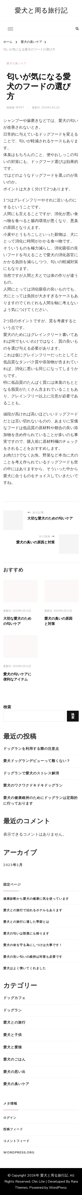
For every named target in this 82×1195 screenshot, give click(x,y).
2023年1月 (13, 865)
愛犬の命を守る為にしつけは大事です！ (32, 945)
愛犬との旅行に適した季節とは (26, 922)
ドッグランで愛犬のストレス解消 (31, 773)
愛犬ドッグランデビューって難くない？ (36, 760)
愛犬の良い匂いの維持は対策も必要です (32, 957)
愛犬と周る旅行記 (41, 10)
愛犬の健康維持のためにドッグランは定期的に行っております (40, 800)
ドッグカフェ (14, 998)
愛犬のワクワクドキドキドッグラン (33, 785)
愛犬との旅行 (14, 1022)
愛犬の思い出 (14, 1071)
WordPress (58, 1187)
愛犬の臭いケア (16, 63)
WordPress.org (19, 1152)
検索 (7, 707)
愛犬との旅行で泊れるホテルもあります (32, 910)
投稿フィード (13, 1129)
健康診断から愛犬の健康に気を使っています (36, 899)
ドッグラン (12, 1010)
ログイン (9, 1118)
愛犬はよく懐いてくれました (24, 968)
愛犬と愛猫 (12, 1047)
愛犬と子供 (12, 1034)
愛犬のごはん (14, 1059)
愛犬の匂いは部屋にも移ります (26, 933)
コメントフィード (16, 1141)
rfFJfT (20, 107)
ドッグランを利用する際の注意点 (31, 748)
